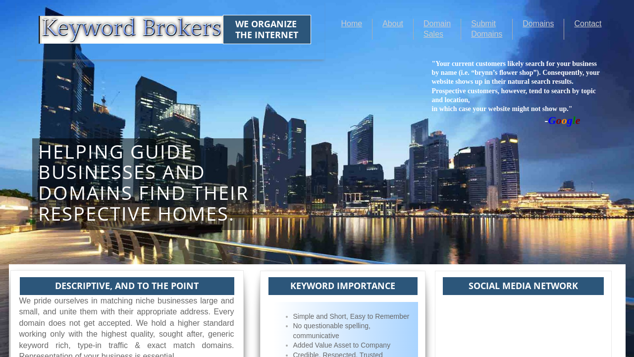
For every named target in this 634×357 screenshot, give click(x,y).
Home (352, 23)
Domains (538, 23)
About (392, 23)
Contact (587, 23)
